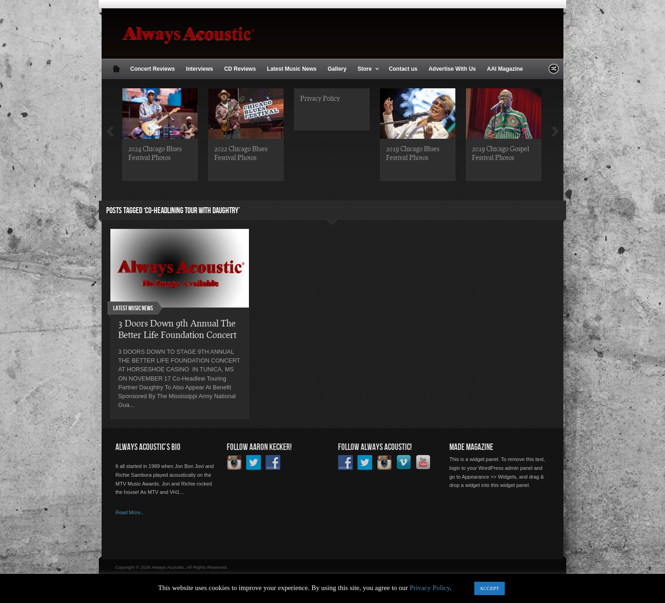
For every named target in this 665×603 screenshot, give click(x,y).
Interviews (199, 69)
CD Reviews (240, 69)
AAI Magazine (505, 69)
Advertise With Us (452, 69)
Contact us (403, 69)
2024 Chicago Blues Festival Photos (154, 152)
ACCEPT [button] (489, 588)
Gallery (336, 69)
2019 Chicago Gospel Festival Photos (500, 152)
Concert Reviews (152, 69)
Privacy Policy (320, 98)
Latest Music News (291, 69)
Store (365, 69)
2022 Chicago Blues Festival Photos (240, 152)
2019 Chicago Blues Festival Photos (412, 152)
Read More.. (129, 512)
